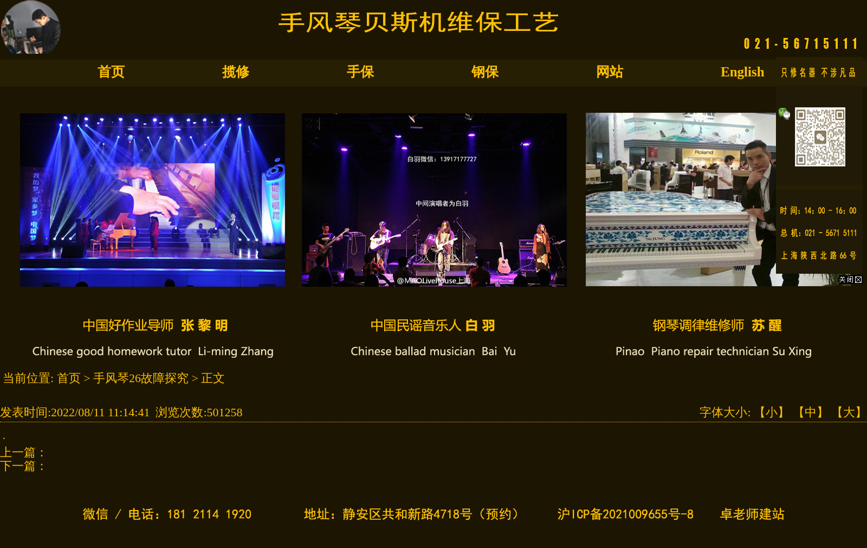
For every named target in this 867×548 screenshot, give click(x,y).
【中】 (811, 412)
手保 (360, 72)
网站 (609, 72)
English (743, 72)
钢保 (485, 72)
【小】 (772, 412)
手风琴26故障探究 (141, 378)
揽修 (235, 72)
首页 (111, 72)
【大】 (849, 412)
